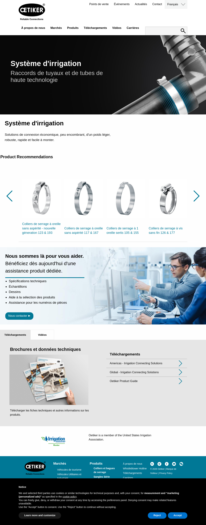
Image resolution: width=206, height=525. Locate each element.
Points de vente (99, 4)
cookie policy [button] (69, 496)
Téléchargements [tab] (15, 334)
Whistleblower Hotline (135, 468)
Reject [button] (157, 515)
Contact (157, 4)
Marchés (56, 27)
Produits (73, 27)
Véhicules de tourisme (69, 469)
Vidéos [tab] (42, 334)
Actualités (141, 4)
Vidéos (116, 27)
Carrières (133, 27)
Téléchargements (95, 27)
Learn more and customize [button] (39, 515)
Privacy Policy (165, 473)
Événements (122, 4)
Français (172, 4)
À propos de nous (33, 27)
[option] (41, 204)
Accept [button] (177, 515)
